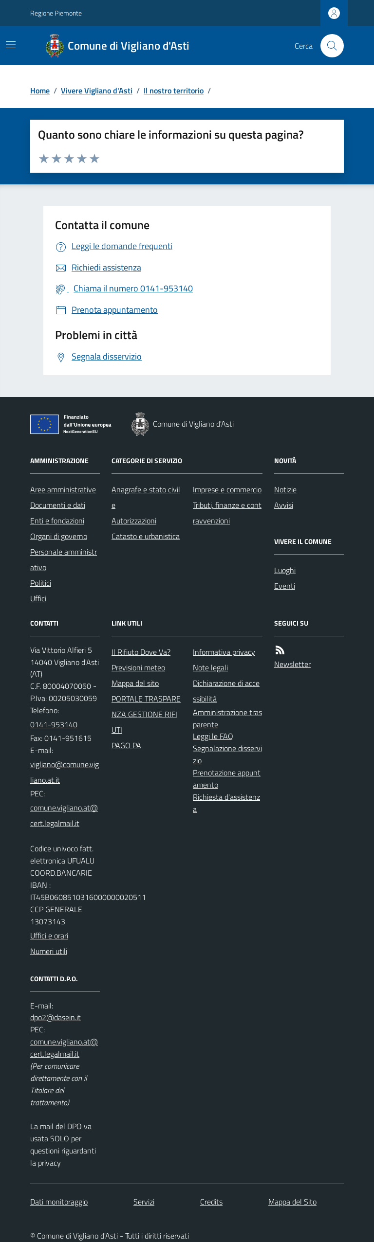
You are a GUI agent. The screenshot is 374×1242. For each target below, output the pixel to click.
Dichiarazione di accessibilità (226, 690)
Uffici (38, 598)
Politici (40, 583)
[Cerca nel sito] (328, 45)
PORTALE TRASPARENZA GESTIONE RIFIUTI (146, 714)
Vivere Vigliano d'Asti (96, 90)
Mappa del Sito (292, 1201)
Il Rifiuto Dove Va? (141, 652)
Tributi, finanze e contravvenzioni (227, 512)
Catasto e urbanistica (146, 536)
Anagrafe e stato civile (146, 497)
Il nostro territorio (174, 90)
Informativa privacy (224, 652)
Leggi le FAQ (213, 736)
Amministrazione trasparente (227, 718)
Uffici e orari (49, 935)
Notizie (285, 489)
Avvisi (283, 505)
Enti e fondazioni (57, 520)
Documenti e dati (57, 505)
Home (40, 90)
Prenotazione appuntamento (227, 779)
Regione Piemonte (56, 13)
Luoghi (285, 570)
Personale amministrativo (63, 559)
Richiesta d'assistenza (226, 803)
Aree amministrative (63, 489)
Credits (211, 1201)
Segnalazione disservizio (227, 754)
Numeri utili (48, 951)
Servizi (143, 1201)
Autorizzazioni (134, 520)
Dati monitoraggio (59, 1201)
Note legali (210, 667)
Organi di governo (58, 536)
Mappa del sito (135, 683)
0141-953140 (53, 724)
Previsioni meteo (138, 667)
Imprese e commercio (227, 489)
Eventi (284, 586)
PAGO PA (126, 745)
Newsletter (292, 664)
